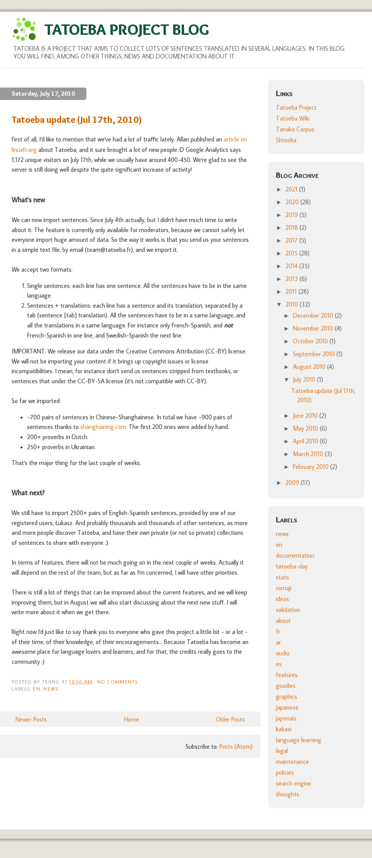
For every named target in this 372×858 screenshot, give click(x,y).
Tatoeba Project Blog (127, 29)
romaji (283, 588)
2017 (292, 240)
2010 (293, 304)
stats (282, 577)
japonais (286, 718)
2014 (292, 266)
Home (131, 719)
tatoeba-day (292, 566)
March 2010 (309, 454)
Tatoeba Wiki (293, 118)
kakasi (283, 729)
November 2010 (314, 328)
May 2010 (306, 428)
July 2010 (305, 379)
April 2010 (306, 441)
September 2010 (314, 354)
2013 (293, 279)
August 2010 (310, 366)
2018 (293, 227)
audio (282, 653)
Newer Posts (31, 719)
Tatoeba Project (296, 107)
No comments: (119, 682)
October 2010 (311, 341)
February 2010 (311, 466)
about (283, 620)
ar (278, 642)
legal (282, 751)
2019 (293, 215)
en (36, 689)
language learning (298, 740)
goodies (286, 685)
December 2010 (314, 315)
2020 (293, 202)
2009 (293, 482)
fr (278, 631)
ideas (282, 599)
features (287, 675)
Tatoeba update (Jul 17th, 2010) (77, 119)
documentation (295, 555)
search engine (293, 783)
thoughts (287, 794)
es (279, 664)
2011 (292, 291)
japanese (287, 707)
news (50, 689)
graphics (286, 696)
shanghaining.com (103, 427)
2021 (292, 189)
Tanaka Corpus (295, 129)
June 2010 (306, 415)
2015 (292, 253)
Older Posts (230, 719)
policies (285, 772)
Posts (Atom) (236, 746)
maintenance (292, 761)
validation (288, 609)
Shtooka (286, 140)
